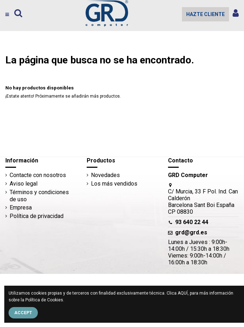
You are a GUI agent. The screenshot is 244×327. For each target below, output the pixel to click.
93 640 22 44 (191, 222)
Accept (23, 312)
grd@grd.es (191, 232)
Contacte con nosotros (38, 175)
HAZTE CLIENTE (205, 14)
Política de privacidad (36, 216)
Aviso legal (23, 183)
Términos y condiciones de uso (39, 195)
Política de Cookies (44, 299)
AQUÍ (183, 293)
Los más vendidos (114, 183)
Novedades (105, 175)
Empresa (21, 207)
